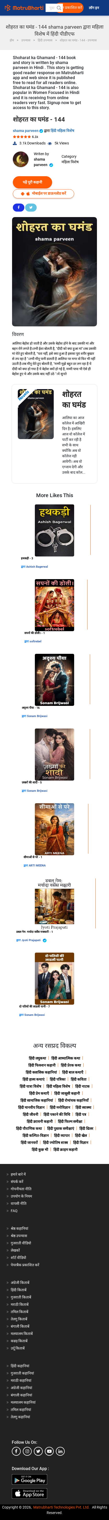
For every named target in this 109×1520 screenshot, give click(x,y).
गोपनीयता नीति (21, 1189)
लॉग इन (94, 8)
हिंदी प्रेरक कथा (71, 1065)
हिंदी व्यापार (62, 1135)
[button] (58, 8)
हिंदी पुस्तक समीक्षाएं (60, 1128)
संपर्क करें (17, 1182)
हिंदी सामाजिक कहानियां (36, 1100)
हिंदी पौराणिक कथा (29, 1128)
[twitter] (38, 1451)
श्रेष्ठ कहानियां (19, 1228)
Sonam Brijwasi (37, 716)
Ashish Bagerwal (37, 566)
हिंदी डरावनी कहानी (40, 1121)
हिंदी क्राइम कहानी (65, 1150)
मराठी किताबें (20, 1304)
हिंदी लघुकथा (37, 1058)
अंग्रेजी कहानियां (21, 1388)
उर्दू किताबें (18, 1348)
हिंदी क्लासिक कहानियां (41, 1072)
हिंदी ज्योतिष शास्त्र (55, 1143)
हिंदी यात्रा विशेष (30, 1086)
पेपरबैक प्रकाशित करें (25, 1265)
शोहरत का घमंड (74, 399)
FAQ (14, 1211)
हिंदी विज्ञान (80, 1143)
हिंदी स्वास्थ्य (83, 1107)
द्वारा (23, 566)
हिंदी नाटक (82, 1086)
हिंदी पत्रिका (58, 1079)
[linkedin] (60, 1451)
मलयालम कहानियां (23, 1402)
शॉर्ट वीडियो (18, 1258)
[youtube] (49, 1451)
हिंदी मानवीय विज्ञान (31, 1107)
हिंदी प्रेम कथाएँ (39, 1093)
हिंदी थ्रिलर (86, 1128)
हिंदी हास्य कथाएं (34, 1079)
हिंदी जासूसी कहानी (67, 1093)
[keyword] (54, 8)
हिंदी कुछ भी (40, 1150)
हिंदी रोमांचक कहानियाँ (73, 1100)
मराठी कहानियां (21, 1380)
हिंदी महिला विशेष (62, 131)
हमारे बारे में (18, 1174)
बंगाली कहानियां (21, 1395)
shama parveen (28, 131)
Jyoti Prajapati (34, 940)
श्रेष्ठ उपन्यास (19, 1236)
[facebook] (16, 1451)
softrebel (35, 641)
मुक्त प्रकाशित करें (70, 7)
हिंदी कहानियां (20, 1366)
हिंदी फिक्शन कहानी (42, 1065)
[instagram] (27, 1451)
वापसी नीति (18, 1203)
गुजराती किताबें (21, 1297)
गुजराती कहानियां (22, 1373)
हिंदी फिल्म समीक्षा (70, 1121)
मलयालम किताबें (22, 1334)
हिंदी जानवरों (29, 1143)
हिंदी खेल (81, 1135)
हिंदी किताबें (18, 1290)
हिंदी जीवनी (30, 1114)
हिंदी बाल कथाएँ (72, 1072)
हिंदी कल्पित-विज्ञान (36, 1135)
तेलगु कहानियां (20, 1417)
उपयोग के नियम (21, 1196)
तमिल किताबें (19, 1312)
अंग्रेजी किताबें (20, 1283)
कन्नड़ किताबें (19, 1341)
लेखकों (15, 1250)
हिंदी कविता (78, 1079)
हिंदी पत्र (80, 1114)
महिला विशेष (70, 162)
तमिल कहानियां (21, 1410)
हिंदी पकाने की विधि (56, 1114)
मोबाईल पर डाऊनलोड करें (43, 193)
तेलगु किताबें (19, 1319)
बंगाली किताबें (20, 1326)
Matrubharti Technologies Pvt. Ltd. (61, 1507)
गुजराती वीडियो (21, 1243)
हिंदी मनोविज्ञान (60, 1107)
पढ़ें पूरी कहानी (32, 182)
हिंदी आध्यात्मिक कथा (65, 1058)
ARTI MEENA (37, 865)
